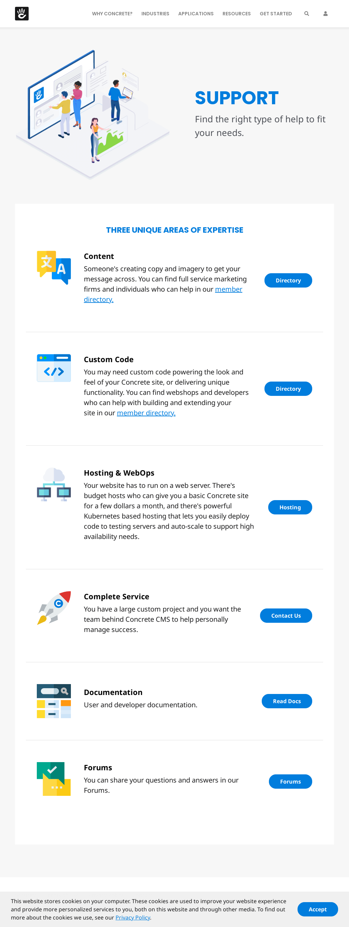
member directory (145, 412)
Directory (288, 280)
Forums (290, 781)
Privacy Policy (133, 920)
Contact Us (286, 615)
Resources (237, 13)
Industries (155, 13)
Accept (318, 912)
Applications (196, 13)
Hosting (290, 507)
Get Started (276, 13)
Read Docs (287, 701)
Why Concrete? (112, 13)
